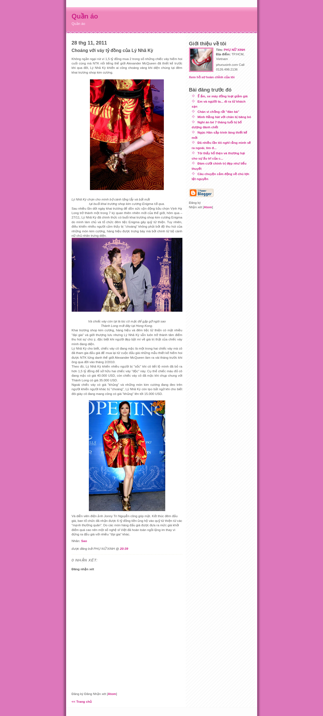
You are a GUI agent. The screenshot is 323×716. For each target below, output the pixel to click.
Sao (84, 541)
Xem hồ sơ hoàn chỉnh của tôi (212, 77)
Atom (112, 694)
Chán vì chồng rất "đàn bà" (218, 111)
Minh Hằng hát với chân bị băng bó (224, 117)
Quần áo (85, 16)
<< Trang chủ (82, 701)
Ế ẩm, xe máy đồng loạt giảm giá (223, 96)
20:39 (124, 548)
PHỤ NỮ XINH (234, 49)
